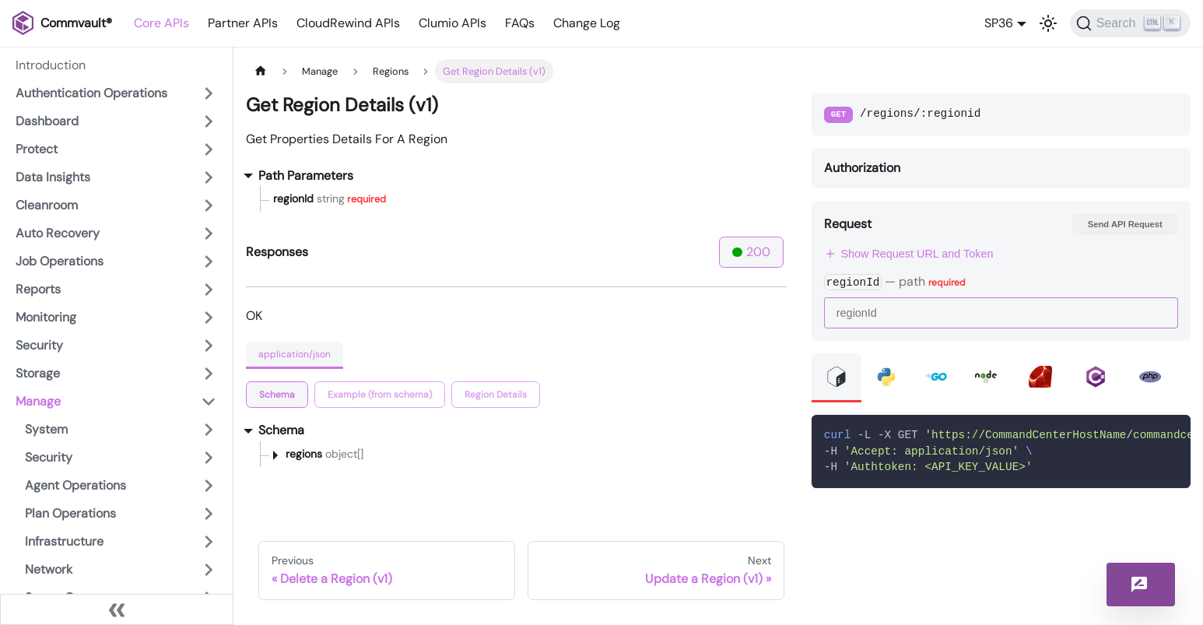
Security (39, 345)
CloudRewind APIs (348, 23)
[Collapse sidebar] (116, 609)
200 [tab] (751, 252)
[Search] (1130, 23)
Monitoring (46, 317)
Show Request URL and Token (909, 254)
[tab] (277, 394)
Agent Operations (75, 485)
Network (48, 569)
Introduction (51, 65)
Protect (37, 149)
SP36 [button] (998, 23)
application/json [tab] (294, 354)
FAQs (520, 23)
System (46, 429)
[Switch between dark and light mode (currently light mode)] (1048, 23)
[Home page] (260, 71)
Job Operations (59, 261)
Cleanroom (47, 205)
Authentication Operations (91, 93)
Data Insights (53, 177)
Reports (38, 289)
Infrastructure (64, 541)
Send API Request (1125, 224)
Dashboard (47, 121)
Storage (38, 373)
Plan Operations (70, 513)
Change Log (586, 23)
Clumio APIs (452, 23)
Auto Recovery (58, 233)
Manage (38, 401)
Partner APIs (243, 23)
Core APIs (161, 23)
